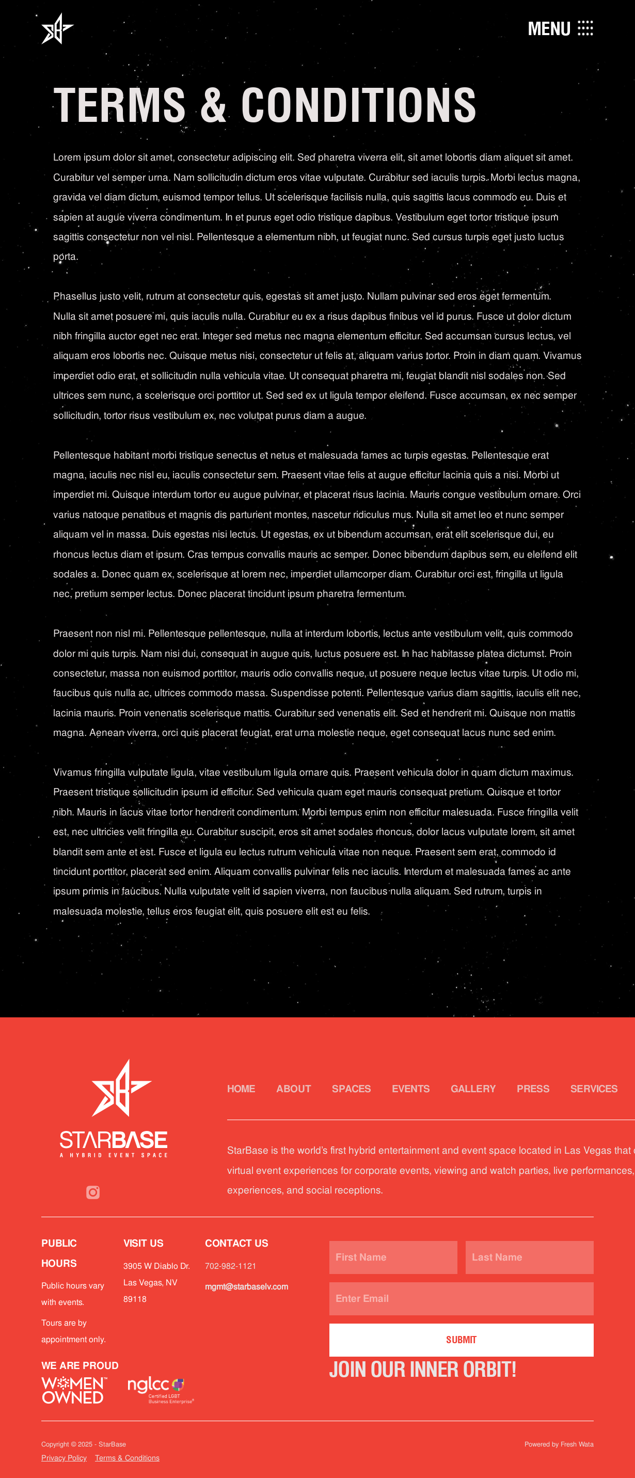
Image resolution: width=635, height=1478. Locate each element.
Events (411, 1088)
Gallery (473, 1088)
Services (594, 1088)
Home (241, 1088)
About (293, 1088)
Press (533, 1088)
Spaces (351, 1088)
